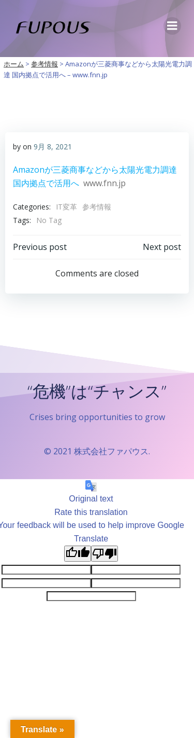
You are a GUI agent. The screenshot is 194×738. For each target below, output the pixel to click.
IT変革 (66, 207)
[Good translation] (77, 554)
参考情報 (96, 207)
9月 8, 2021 (53, 146)
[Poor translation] (104, 554)
